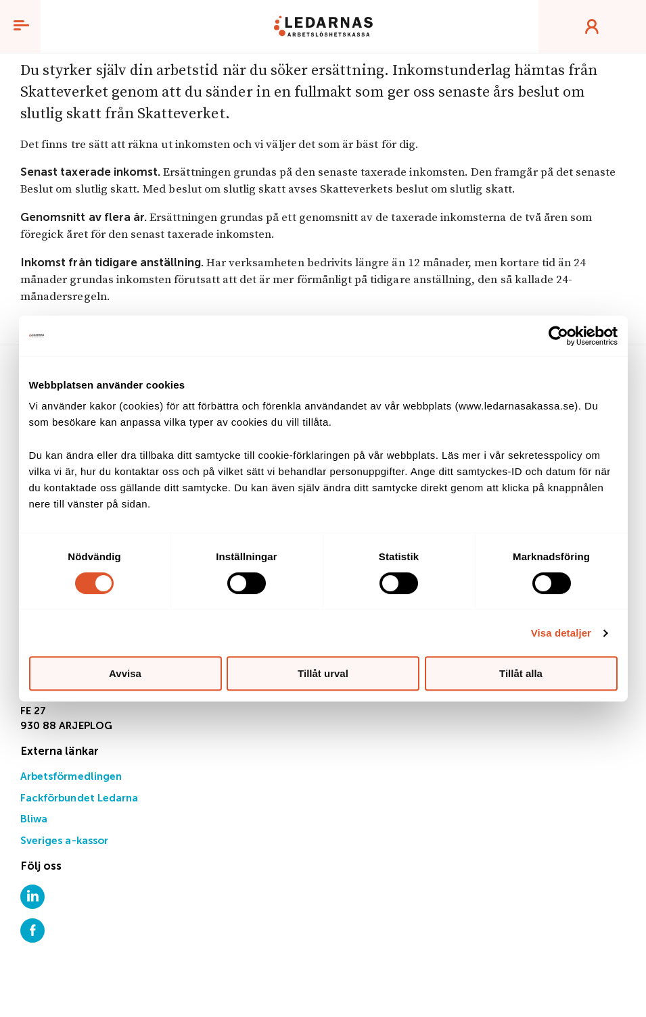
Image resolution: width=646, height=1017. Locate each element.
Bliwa (33, 819)
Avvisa (125, 673)
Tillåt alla (521, 673)
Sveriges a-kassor (64, 841)
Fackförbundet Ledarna (79, 798)
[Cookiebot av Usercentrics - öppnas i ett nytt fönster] (558, 336)
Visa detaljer (561, 633)
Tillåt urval (323, 673)
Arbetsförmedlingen (71, 777)
